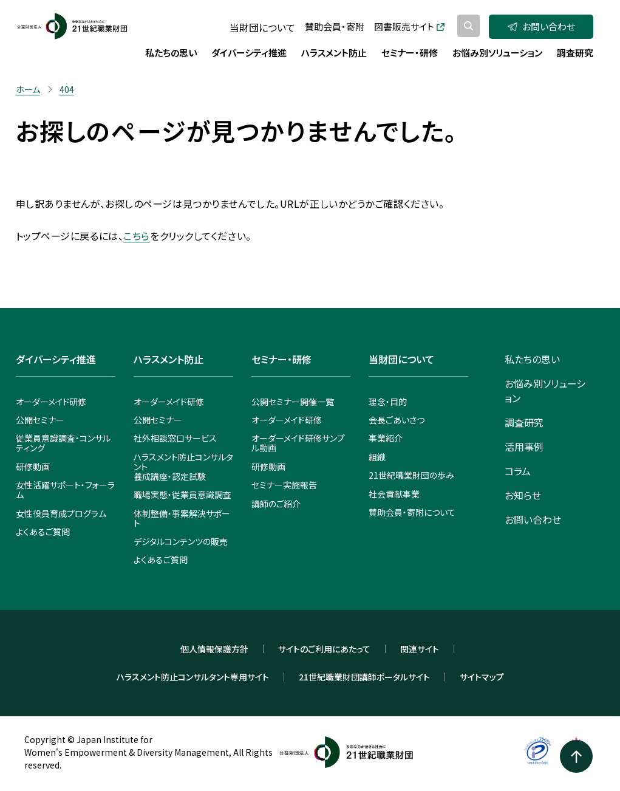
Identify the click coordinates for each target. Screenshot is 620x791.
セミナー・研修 (281, 359)
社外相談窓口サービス (175, 438)
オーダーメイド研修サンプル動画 (298, 443)
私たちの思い (532, 359)
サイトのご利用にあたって (324, 649)
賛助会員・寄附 (334, 26)
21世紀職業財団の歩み (411, 475)
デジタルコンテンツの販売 (181, 541)
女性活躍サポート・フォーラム (65, 490)
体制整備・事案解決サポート (182, 518)
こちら (136, 235)
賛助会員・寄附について (412, 512)
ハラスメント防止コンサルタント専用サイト (193, 677)
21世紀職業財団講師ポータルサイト (364, 677)
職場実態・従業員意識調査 (182, 494)
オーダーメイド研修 (51, 402)
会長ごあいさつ (396, 420)
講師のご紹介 (276, 504)
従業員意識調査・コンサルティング (63, 443)
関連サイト (419, 649)
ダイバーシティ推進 (56, 359)
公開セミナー (40, 420)
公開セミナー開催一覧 (292, 402)
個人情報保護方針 (214, 649)
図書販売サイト (409, 26)
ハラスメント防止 (168, 359)
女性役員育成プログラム (61, 513)
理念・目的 (388, 402)
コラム (518, 471)
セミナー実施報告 (284, 485)
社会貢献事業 (394, 494)
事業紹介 (386, 438)
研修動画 (33, 467)
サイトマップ (482, 677)
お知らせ (523, 495)
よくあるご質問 (43, 532)
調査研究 (524, 422)
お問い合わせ (541, 26)
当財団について (262, 27)
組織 (377, 457)
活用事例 (524, 446)
